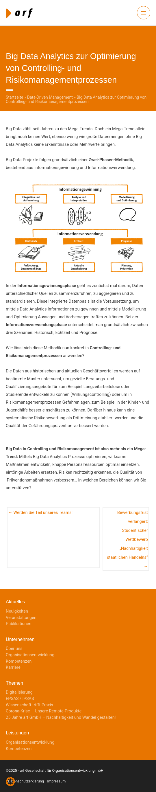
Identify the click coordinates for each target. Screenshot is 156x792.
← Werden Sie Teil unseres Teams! (40, 512)
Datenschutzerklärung (26, 781)
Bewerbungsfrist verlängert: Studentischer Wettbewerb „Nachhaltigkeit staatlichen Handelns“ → (127, 514)
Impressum (56, 781)
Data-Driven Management (50, 97)
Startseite (14, 97)
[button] (10, 781)
